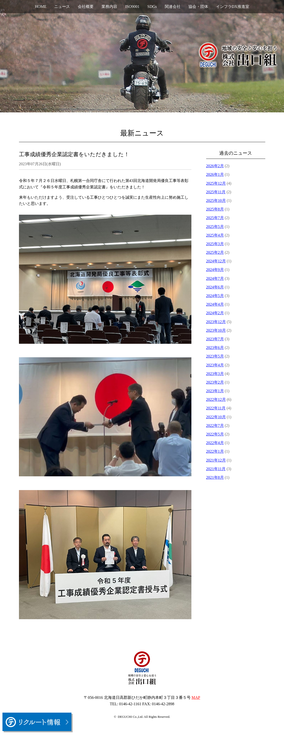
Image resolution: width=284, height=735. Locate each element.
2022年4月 (215, 443)
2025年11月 (216, 192)
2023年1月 (215, 391)
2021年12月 (216, 460)
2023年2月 (215, 382)
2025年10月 (216, 200)
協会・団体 (198, 6)
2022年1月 (215, 451)
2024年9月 (215, 270)
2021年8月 (215, 477)
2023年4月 (215, 365)
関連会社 (173, 6)
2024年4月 (215, 304)
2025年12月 (216, 183)
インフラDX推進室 (232, 6)
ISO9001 (132, 6)
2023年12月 (216, 322)
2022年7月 (215, 425)
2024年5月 (215, 296)
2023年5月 (215, 356)
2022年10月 (216, 417)
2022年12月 (216, 399)
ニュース (62, 6)
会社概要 (86, 6)
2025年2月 (215, 252)
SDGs (152, 6)
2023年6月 (215, 347)
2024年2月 (215, 313)
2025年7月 (215, 218)
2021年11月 (216, 469)
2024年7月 (215, 278)
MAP (196, 697)
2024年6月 (215, 287)
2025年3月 (215, 244)
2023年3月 (215, 374)
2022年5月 (215, 434)
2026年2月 (215, 166)
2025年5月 (215, 227)
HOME (40, 6)
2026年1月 (215, 174)
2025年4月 (215, 235)
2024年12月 (216, 261)
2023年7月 (215, 339)
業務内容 (109, 6)
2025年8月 (215, 209)
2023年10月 (216, 330)
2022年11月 (216, 408)
